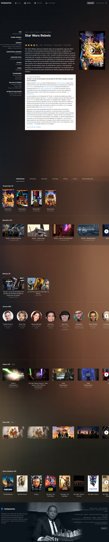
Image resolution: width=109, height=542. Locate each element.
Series (31, 32)
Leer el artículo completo (34, 127)
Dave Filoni (18, 77)
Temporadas (20, 179)
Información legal (78, 514)
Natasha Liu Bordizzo (46, 107)
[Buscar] (106, 3)
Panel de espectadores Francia (100, 519)
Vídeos (65, 179)
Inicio (26, 32)
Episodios (33, 179)
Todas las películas (103, 508)
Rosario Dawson (61, 83)
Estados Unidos (17, 33)
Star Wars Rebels (46, 32)
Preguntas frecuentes (89, 509)
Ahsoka (38, 83)
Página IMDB (18, 86)
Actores (55, 179)
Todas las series (93, 508)
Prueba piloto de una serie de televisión (81, 519)
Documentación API (78, 509)
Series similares (87, 179)
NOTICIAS (44, 179)
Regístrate (91, 3)
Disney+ (37, 32)
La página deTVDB (16, 84)
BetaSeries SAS (87, 517)
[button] (13, 288)
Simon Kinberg (17, 75)
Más (13, 364)
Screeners (99, 517)
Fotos (75, 179)
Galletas (86, 514)
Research (105, 517)
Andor (31, 99)
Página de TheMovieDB (15, 88)
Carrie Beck (18, 79)
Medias (94, 517)
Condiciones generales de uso (96, 514)
